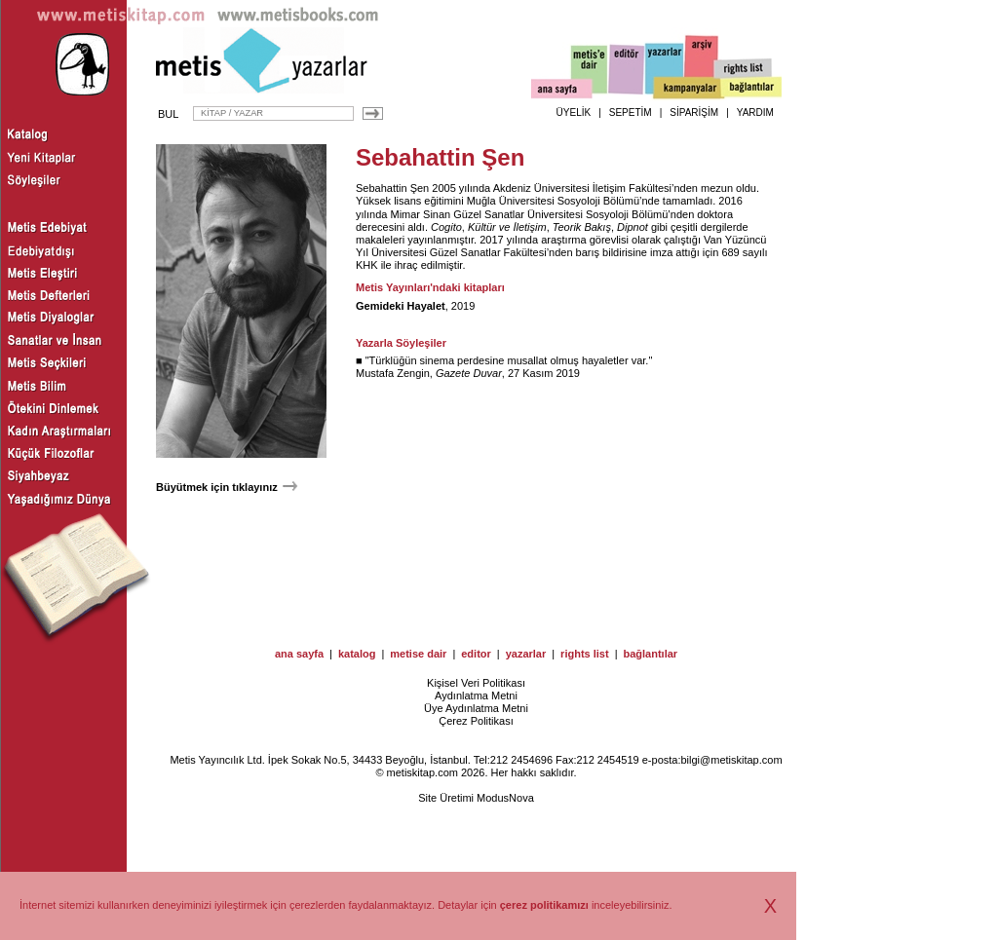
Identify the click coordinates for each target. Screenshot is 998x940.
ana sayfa (299, 653)
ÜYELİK (574, 112)
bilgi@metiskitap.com (731, 760)
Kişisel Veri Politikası (476, 683)
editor (476, 653)
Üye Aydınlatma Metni (476, 708)
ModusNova (505, 798)
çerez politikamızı (544, 905)
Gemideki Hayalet (400, 306)
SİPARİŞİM (694, 112)
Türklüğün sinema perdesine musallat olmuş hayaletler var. (509, 360)
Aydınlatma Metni (476, 695)
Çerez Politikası (476, 721)
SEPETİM (630, 112)
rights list (584, 653)
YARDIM (755, 112)
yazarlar (526, 653)
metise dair (418, 653)
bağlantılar (650, 653)
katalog (357, 653)
